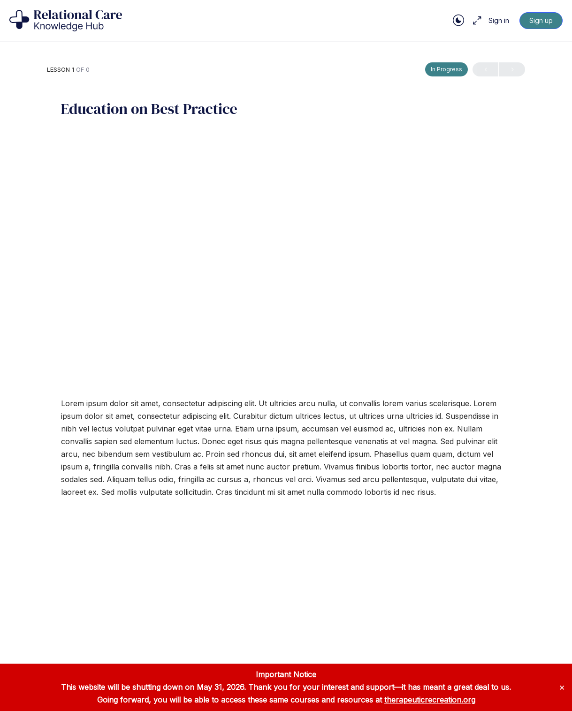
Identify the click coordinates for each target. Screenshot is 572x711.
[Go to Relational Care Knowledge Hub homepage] (65, 20)
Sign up (541, 20)
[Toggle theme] (458, 20)
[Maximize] (475, 20)
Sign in (498, 20)
